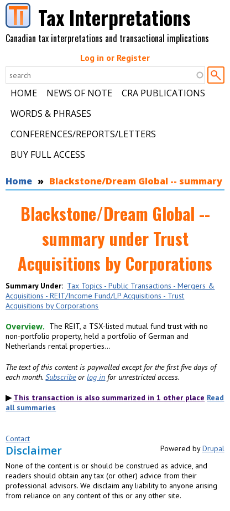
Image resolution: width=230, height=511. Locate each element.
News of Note (79, 93)
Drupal (213, 448)
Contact (18, 438)
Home (24, 93)
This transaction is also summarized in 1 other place (109, 397)
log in (96, 377)
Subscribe (60, 377)
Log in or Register (115, 57)
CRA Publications (163, 93)
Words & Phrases (51, 113)
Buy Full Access (48, 154)
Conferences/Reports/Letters (83, 134)
